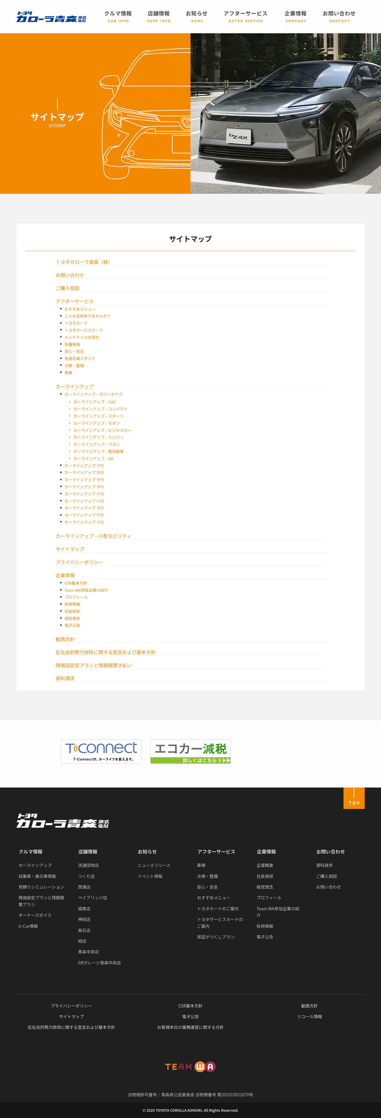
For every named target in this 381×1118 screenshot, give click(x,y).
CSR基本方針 (76, 583)
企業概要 (265, 865)
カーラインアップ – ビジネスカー (103, 430)
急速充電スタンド (80, 358)
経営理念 (72, 618)
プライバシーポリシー (79, 562)
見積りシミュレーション (41, 887)
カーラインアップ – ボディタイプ (93, 394)
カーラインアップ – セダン (97, 423)
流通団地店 (88, 865)
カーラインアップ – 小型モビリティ (94, 535)
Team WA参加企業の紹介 (86, 590)
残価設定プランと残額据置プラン (41, 901)
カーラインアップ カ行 (84, 472)
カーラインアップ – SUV (94, 401)
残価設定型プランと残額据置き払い (94, 665)
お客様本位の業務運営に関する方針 (190, 1027)
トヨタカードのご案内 (218, 908)
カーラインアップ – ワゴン (97, 444)
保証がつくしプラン (216, 937)
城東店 (84, 908)
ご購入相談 (67, 288)
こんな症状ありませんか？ (88, 316)
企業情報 (65, 575)
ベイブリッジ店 (92, 897)
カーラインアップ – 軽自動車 (99, 451)
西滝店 (84, 887)
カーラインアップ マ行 (84, 508)
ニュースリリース (154, 865)
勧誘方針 (65, 639)
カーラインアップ (75, 386)
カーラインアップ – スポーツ (99, 416)
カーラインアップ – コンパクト (101, 409)
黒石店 (84, 930)
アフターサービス (75, 301)
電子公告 (72, 625)
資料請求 (65, 678)
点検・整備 (74, 365)
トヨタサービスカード (84, 330)
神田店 (84, 919)
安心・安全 (74, 351)
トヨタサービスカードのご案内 (220, 922)
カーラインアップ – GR (93, 458)
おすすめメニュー (80, 309)
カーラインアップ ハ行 (84, 501)
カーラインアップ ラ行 (84, 522)
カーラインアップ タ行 (84, 486)
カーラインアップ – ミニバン (99, 437)
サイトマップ (70, 548)
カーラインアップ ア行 (84, 465)
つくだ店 (86, 876)
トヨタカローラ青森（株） (84, 261)
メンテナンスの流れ (82, 337)
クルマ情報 (31, 851)
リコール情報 (309, 1016)
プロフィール (76, 597)
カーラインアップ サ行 (84, 479)
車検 (68, 372)
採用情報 (72, 604)
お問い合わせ (70, 274)
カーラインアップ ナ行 (84, 494)
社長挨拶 (72, 611)
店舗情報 (87, 851)
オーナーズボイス (34, 915)
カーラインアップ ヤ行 (84, 515)
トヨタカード (76, 323)
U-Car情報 (28, 926)
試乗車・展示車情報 (37, 876)
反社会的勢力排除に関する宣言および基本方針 (106, 652)
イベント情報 (150, 876)
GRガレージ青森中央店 (99, 963)
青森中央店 (88, 952)
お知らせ (147, 851)
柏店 (82, 941)
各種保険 (72, 344)
